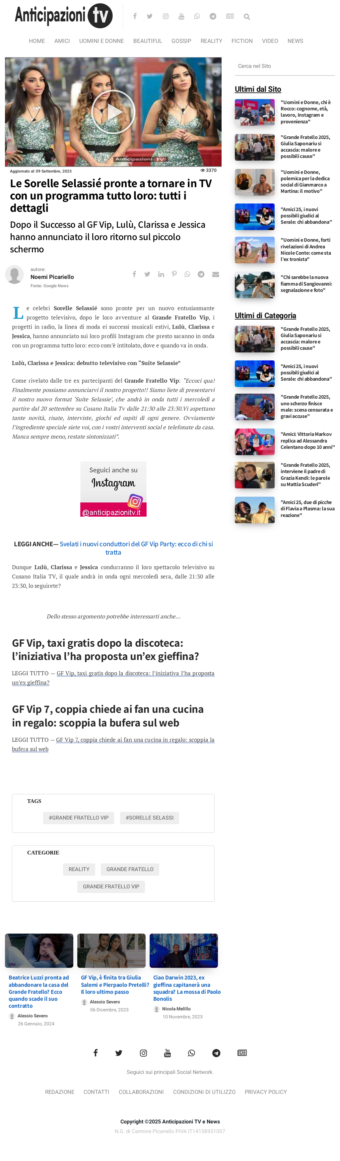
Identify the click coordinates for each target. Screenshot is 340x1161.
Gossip (181, 41)
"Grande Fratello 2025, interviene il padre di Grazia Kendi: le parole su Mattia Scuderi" (305, 474)
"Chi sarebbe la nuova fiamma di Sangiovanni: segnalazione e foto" (306, 283)
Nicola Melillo (176, 1007)
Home (37, 41)
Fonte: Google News (50, 286)
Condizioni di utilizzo (205, 1091)
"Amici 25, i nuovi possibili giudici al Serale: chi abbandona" (306, 215)
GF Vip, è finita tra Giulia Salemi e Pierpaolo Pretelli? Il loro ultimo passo (115, 983)
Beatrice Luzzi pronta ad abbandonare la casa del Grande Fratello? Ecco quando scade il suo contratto (39, 990)
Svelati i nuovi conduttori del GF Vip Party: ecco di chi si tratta (136, 548)
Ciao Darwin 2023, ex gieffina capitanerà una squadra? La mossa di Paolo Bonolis (187, 986)
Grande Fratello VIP (111, 887)
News (295, 41)
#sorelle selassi (149, 818)
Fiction (242, 41)
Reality (211, 41)
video (270, 41)
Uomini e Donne (101, 41)
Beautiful (147, 41)
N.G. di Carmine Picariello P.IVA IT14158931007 (170, 1130)
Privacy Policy (267, 1091)
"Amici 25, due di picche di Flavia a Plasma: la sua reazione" (307, 508)
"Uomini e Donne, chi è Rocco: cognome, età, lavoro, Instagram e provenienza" (305, 112)
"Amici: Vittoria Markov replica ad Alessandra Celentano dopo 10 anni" (308, 440)
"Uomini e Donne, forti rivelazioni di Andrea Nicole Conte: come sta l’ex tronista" (306, 249)
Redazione (58, 1091)
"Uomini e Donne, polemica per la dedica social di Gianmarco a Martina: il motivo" (305, 182)
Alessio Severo (33, 1014)
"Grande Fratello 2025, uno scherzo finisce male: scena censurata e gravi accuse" (307, 406)
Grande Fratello (130, 869)
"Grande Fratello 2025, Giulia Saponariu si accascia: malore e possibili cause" (305, 147)
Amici (62, 41)
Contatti (95, 1091)
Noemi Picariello (53, 277)
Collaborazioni (141, 1091)
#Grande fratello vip (78, 818)
